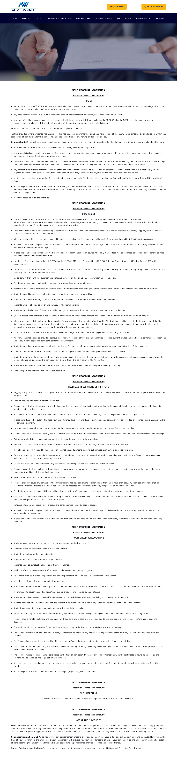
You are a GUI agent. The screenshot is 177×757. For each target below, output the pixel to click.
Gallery (128, 18)
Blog (118, 18)
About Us (26, 18)
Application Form (143, 18)
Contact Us (159, 18)
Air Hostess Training (103, 18)
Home (15, 18)
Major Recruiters (83, 18)
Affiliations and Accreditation (58, 18)
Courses (38, 18)
